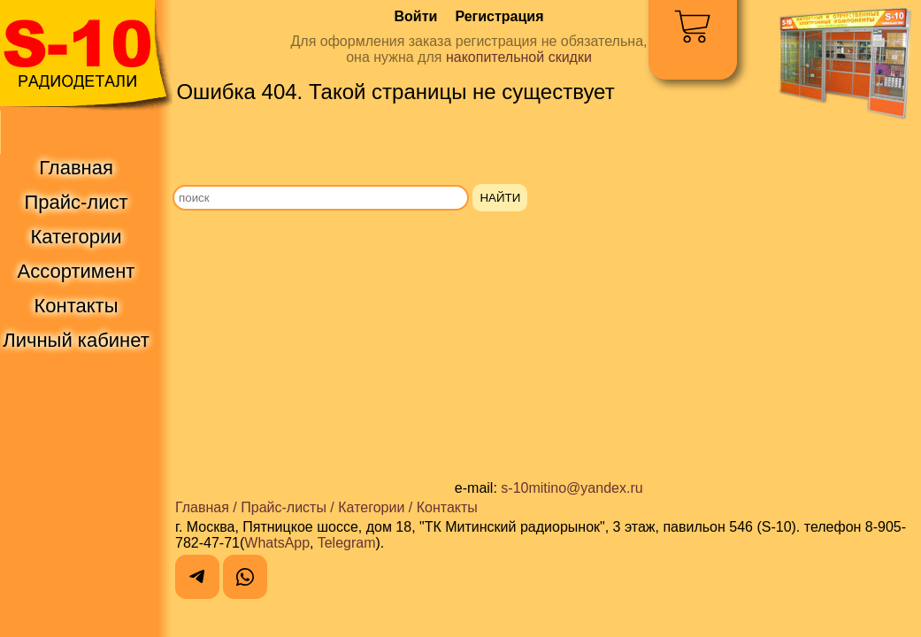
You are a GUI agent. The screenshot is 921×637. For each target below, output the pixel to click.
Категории (371, 507)
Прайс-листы (283, 507)
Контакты (447, 507)
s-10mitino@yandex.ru (571, 487)
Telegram (347, 542)
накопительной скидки (519, 57)
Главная (202, 507)
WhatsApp (277, 542)
